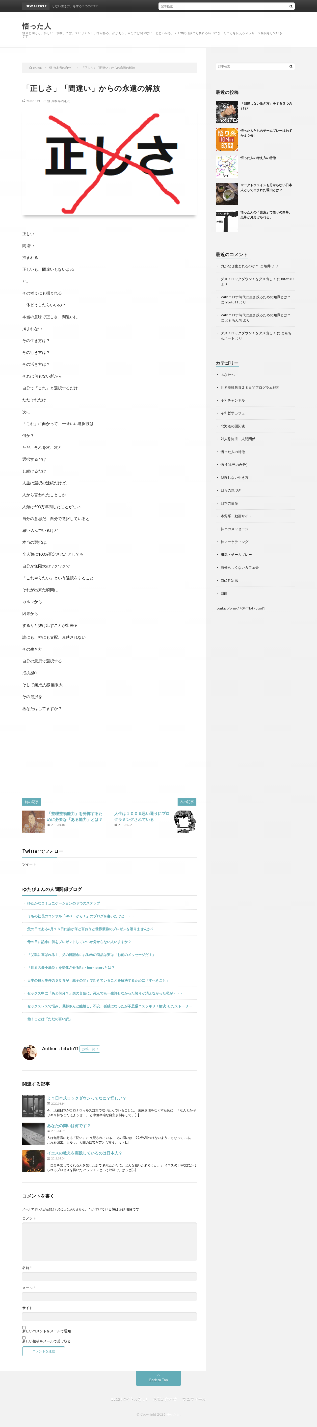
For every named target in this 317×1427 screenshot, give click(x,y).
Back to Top (158, 1380)
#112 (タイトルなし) (129, 1398)
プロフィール (194, 1398)
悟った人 (173, 1414)
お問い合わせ (165, 1398)
